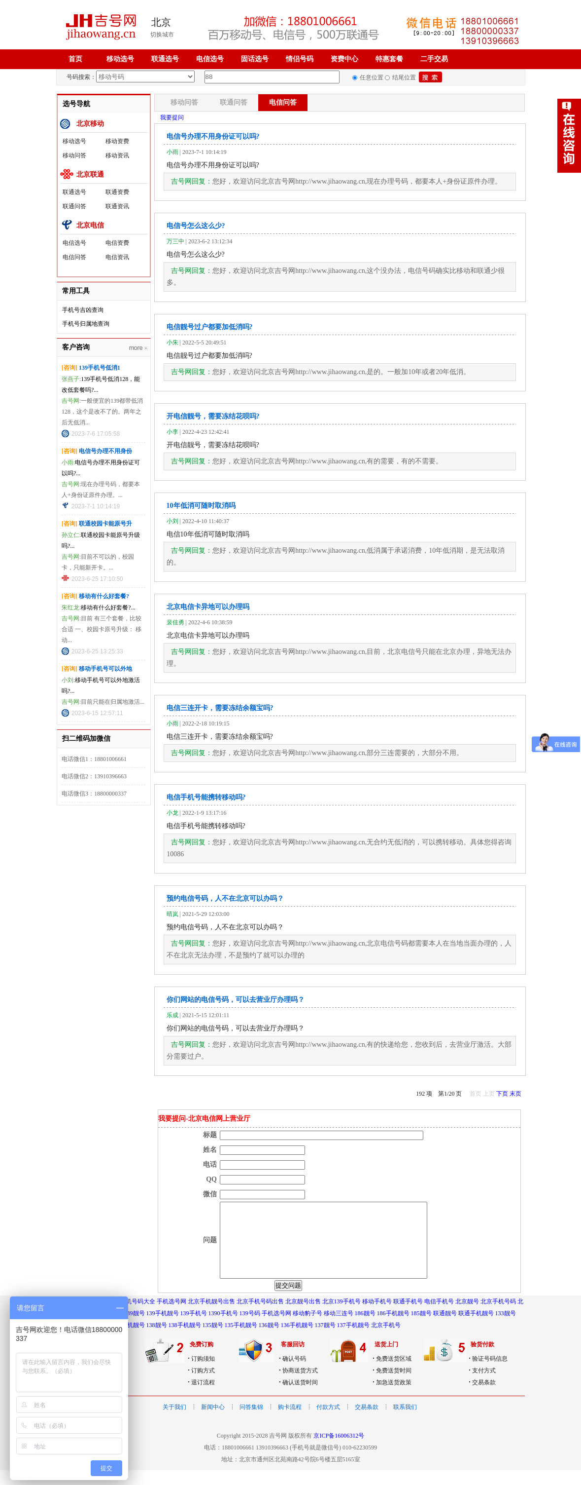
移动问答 (74, 155)
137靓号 (325, 1339)
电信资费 (117, 242)
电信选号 (210, 59)
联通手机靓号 (476, 1328)
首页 (75, 59)
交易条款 (484, 1397)
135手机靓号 (241, 1339)
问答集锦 (251, 1421)
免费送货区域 (393, 1373)
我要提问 (172, 117)
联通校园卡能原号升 (105, 523)
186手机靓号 (393, 1328)
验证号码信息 (490, 1373)
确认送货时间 (300, 1397)
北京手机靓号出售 (211, 1316)
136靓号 (269, 1339)
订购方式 (203, 1385)
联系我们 (405, 1421)
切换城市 (162, 34)
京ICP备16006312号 (338, 1450)
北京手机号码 (498, 1316)
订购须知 (203, 1373)
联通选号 (165, 59)
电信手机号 (439, 1316)
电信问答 (74, 257)
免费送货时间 (393, 1385)
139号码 (249, 1328)
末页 (515, 1093)
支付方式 (484, 1385)
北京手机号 (386, 1339)
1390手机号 (223, 1328)
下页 (502, 1093)
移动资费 (117, 141)
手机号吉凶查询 (82, 309)
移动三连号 (338, 1328)
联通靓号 (445, 1328)
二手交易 (434, 59)
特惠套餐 (389, 59)
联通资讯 (117, 206)
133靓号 (505, 1328)
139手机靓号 (162, 1328)
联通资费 (117, 192)
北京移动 (90, 123)
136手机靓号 (297, 1339)
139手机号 (193, 1328)
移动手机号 (377, 1316)
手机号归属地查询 (85, 323)
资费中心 (344, 59)
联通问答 (74, 206)
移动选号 (120, 59)
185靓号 (421, 1328)
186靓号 (365, 1328)
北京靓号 (467, 1316)
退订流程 (203, 1397)
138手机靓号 (185, 1339)
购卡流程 (290, 1421)
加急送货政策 (393, 1397)
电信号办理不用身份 (105, 451)
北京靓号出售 (303, 1316)
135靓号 (213, 1339)
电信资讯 (117, 257)
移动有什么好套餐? (104, 596)
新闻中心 (213, 1421)
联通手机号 (408, 1316)
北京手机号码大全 (131, 1316)
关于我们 (174, 1421)
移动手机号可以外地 (105, 668)
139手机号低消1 (99, 367)
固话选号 (255, 59)
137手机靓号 (353, 1339)
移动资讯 (117, 155)
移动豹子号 (307, 1328)
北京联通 (90, 174)
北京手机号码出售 (260, 1316)
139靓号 (134, 1328)
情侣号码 (299, 59)
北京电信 (90, 225)
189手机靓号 (128, 1339)
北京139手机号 (341, 1316)
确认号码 (294, 1373)
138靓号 (156, 1339)
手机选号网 (171, 1316)
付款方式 (328, 1421)
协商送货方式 (300, 1385)
